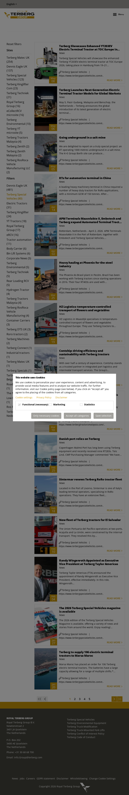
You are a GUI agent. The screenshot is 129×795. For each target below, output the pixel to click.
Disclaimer (61, 397)
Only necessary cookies (46, 415)
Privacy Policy (44, 397)
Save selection (104, 415)
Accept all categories (77, 415)
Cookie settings (24, 397)
